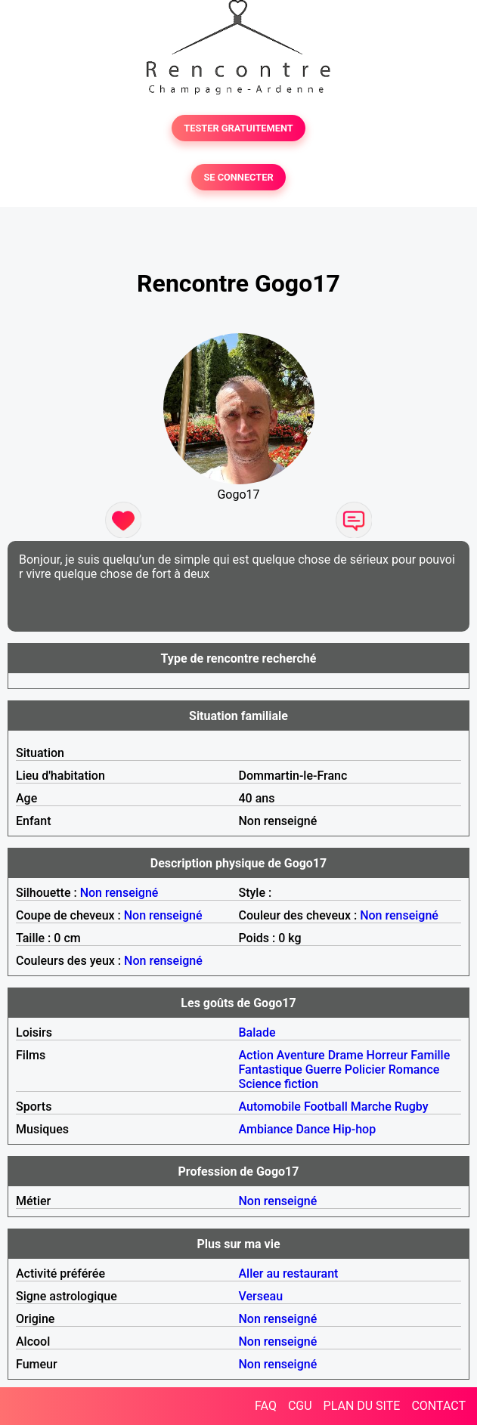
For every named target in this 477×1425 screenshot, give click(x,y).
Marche (371, 1106)
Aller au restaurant (289, 1273)
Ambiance (266, 1129)
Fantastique (270, 1069)
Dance (313, 1129)
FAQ (266, 1406)
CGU (300, 1406)
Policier (365, 1069)
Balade (257, 1032)
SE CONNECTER (238, 177)
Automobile (270, 1106)
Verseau (261, 1296)
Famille (430, 1055)
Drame (346, 1055)
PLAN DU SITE (362, 1406)
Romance (414, 1069)
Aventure (301, 1055)
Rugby (412, 1106)
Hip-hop (354, 1129)
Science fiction (279, 1084)
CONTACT (438, 1406)
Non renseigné (119, 893)
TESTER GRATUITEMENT (238, 128)
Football (326, 1106)
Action (256, 1055)
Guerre (323, 1069)
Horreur (387, 1055)
